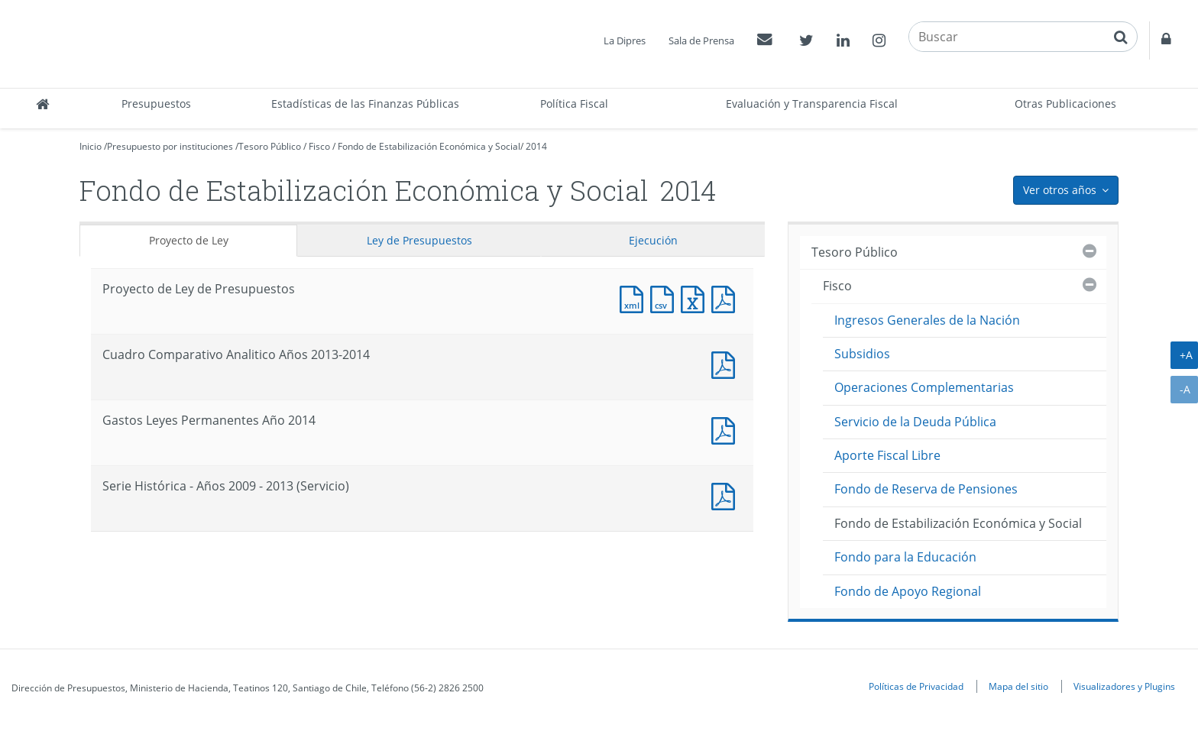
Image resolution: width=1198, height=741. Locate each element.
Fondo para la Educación (905, 556)
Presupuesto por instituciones (170, 146)
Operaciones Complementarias (924, 387)
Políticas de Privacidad (916, 686)
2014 (536, 146)
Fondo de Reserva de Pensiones (926, 489)
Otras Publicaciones (1065, 103)
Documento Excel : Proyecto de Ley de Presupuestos (696, 297)
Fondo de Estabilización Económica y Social (429, 146)
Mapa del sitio (1018, 686)
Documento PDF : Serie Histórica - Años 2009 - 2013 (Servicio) (726, 494)
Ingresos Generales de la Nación (927, 320)
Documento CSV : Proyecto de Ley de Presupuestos (665, 297)
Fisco (319, 146)
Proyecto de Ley (188, 240)
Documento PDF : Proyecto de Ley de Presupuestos (726, 297)
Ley (419, 240)
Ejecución (653, 240)
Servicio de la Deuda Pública (915, 421)
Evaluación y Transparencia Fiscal (812, 103)
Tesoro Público (269, 146)
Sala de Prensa (701, 40)
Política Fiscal (574, 103)
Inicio (90, 146)
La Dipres (625, 40)
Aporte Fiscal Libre (887, 455)
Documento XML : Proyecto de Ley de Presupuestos (635, 297)
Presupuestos (156, 103)
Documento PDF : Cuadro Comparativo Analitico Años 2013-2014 (726, 363)
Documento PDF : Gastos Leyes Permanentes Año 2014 (726, 429)
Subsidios (862, 353)
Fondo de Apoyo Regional (907, 591)
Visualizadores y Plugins (1124, 686)
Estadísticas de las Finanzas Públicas (365, 103)
